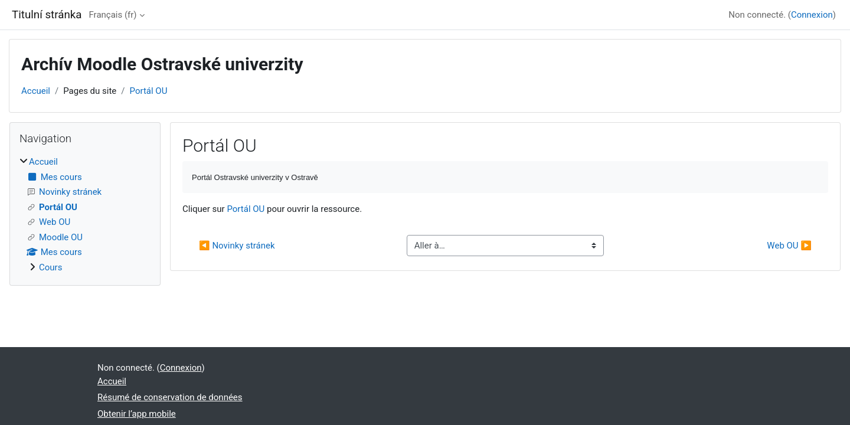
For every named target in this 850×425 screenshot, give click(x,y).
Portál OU (149, 91)
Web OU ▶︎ (789, 245)
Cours (50, 267)
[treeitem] (85, 214)
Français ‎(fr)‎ (112, 14)
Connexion (812, 14)
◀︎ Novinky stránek (237, 245)
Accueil (35, 91)
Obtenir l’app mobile (136, 413)
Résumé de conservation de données (170, 397)
